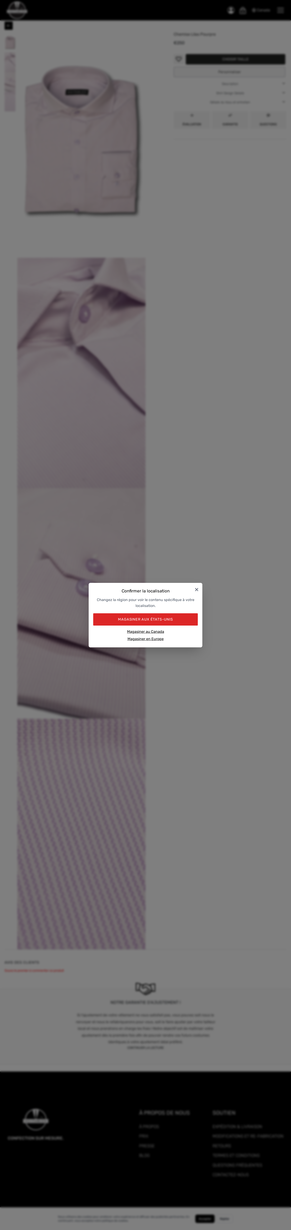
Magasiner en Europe (146, 639)
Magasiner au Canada (145, 631)
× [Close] (197, 589)
